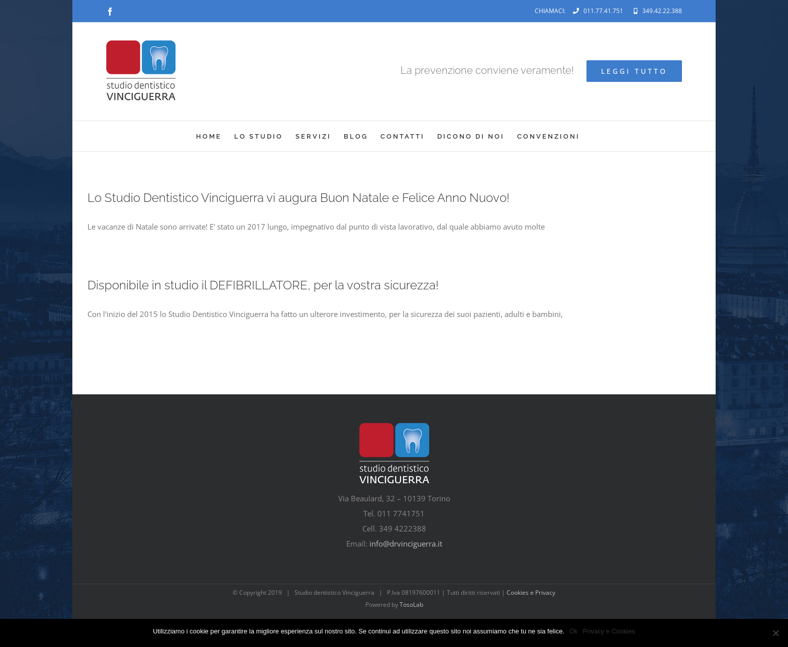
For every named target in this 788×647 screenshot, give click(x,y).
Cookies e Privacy (531, 592)
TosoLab (411, 604)
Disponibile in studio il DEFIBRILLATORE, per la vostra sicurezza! (263, 285)
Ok (573, 631)
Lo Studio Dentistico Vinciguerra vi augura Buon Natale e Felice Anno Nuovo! (298, 197)
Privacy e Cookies (609, 631)
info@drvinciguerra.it (405, 543)
